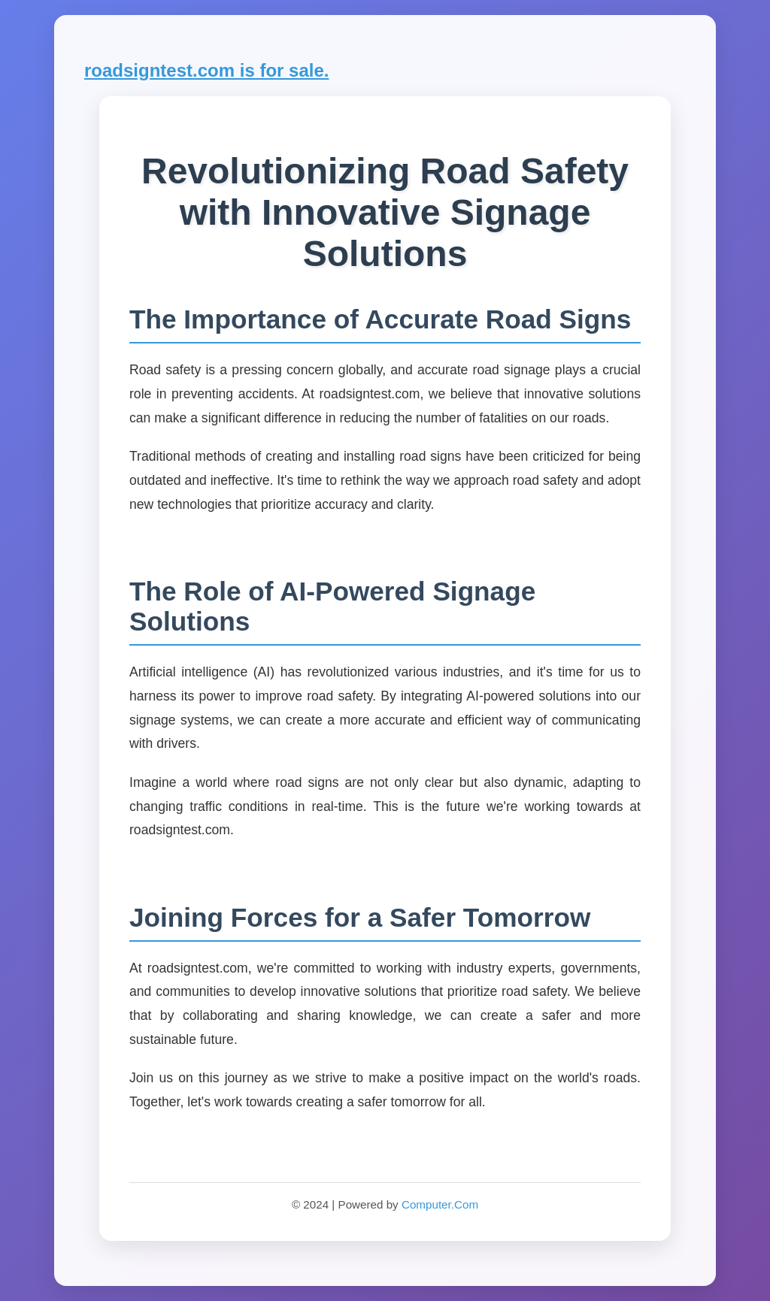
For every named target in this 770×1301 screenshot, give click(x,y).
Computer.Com (440, 1204)
